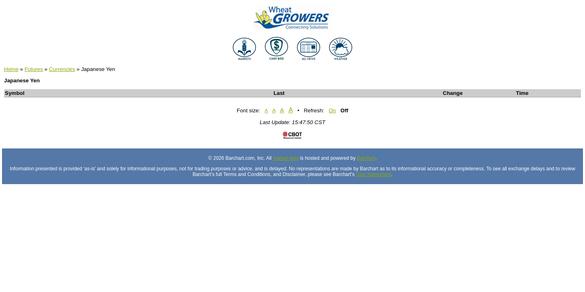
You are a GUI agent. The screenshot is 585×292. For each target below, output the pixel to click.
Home (11, 69)
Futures (33, 69)
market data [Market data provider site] (286, 158)
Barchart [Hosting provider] (366, 158)
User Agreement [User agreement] (373, 174)
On (332, 110)
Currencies (62, 69)
